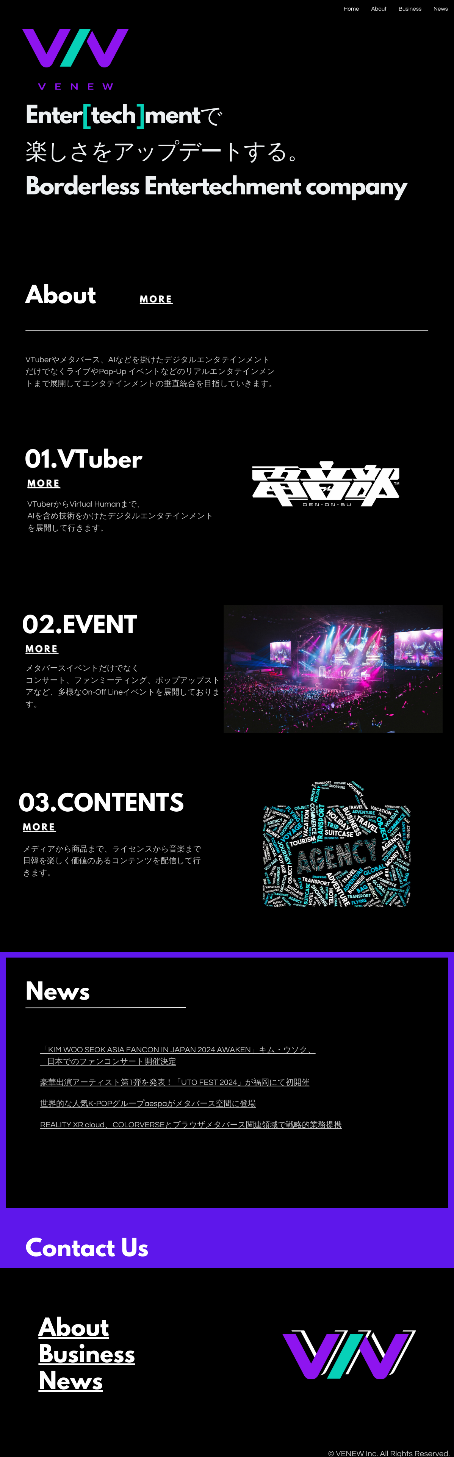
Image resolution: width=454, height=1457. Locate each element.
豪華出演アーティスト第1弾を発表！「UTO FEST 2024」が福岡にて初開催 (174, 1083)
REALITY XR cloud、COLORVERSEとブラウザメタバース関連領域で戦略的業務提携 (191, 1125)
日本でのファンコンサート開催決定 (111, 1062)
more (135, 300)
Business (410, 9)
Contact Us (66, 1250)
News (441, 9)
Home (351, 9)
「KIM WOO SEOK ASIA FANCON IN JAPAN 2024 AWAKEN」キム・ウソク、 (178, 1050)
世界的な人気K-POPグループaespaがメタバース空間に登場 (148, 1104)
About (379, 9)
